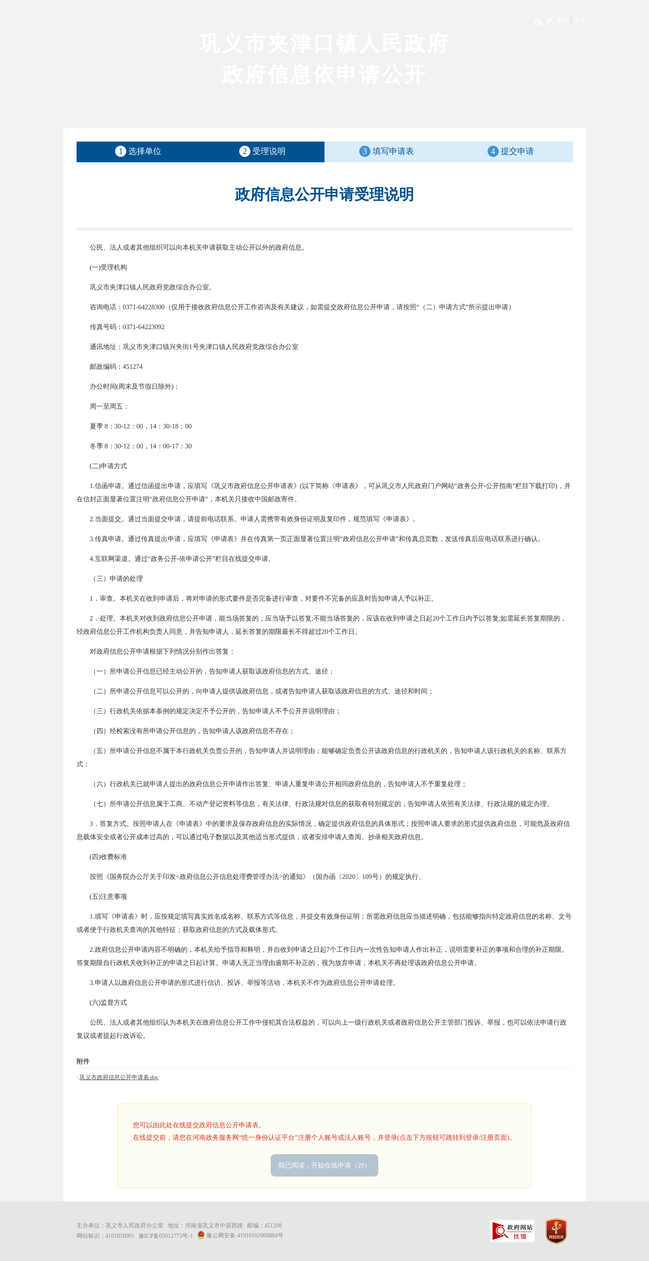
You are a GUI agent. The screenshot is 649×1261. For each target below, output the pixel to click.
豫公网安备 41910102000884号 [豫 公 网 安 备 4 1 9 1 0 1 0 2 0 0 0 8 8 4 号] (240, 1235)
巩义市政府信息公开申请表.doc (119, 1077)
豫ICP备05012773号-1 (166, 1236)
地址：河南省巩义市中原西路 (205, 1225)
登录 (580, 20)
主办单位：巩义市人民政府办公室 (120, 1225)
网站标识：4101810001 (106, 1236)
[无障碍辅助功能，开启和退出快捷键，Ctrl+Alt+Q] (544, 21)
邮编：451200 (264, 1225)
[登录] (580, 20)
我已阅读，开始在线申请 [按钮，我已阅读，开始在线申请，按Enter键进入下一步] (324, 1165)
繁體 (562, 20)
